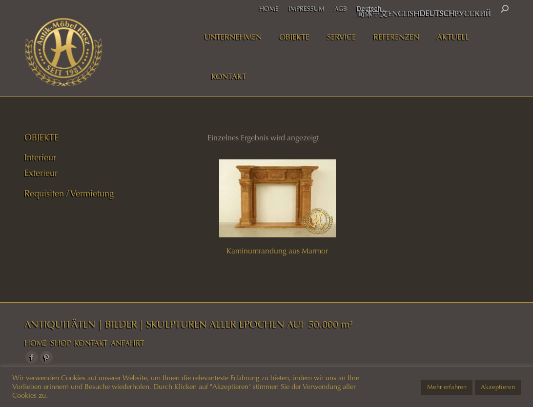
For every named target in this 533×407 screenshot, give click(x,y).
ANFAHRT (127, 343)
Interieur (40, 157)
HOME (35, 343)
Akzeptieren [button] (498, 387)
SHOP (61, 343)
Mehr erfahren (447, 387)
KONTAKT (91, 343)
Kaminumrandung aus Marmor (277, 250)
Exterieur (41, 173)
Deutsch (369, 8)
